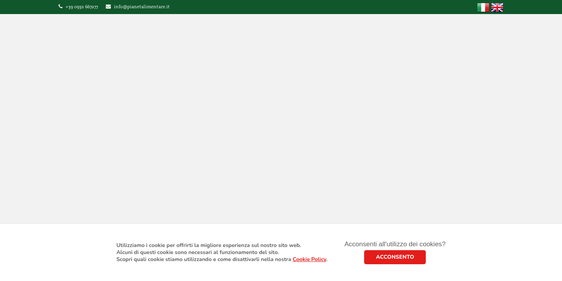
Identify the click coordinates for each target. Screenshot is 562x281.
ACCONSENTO (395, 257)
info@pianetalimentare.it (142, 6)
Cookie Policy (309, 259)
